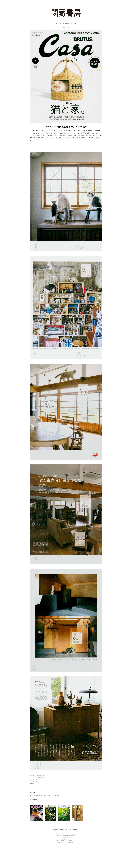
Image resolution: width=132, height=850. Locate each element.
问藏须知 (62, 830)
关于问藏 (55, 830)
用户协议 (68, 830)
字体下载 (75, 830)
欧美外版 (73, 23)
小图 (68, 27)
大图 (64, 27)
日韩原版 (66, 23)
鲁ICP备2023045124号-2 (66, 839)
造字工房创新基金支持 (66, 837)
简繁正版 (58, 23)
